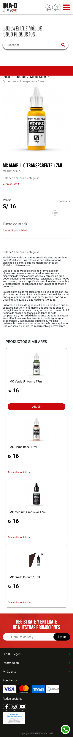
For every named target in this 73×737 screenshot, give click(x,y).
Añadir (36, 406)
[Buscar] (33, 45)
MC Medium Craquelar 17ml (27, 512)
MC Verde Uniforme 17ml (25, 381)
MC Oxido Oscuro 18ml (24, 577)
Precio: (7, 200)
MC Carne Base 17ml (23, 447)
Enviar (62, 636)
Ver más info (11, 183)
